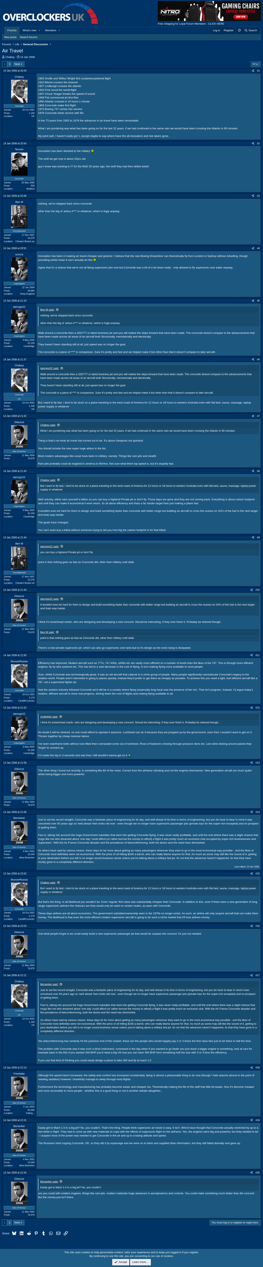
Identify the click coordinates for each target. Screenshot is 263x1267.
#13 (258, 762)
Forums (11, 30)
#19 (258, 1120)
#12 (258, 707)
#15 (258, 873)
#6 (258, 359)
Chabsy (10, 57)
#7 (258, 416)
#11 (258, 655)
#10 (258, 589)
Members (50, 30)
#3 (258, 195)
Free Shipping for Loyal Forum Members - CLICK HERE (191, 23)
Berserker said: (49, 984)
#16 (258, 926)
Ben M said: (47, 309)
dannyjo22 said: (49, 368)
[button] (39, 30)
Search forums (28, 37)
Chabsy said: (48, 425)
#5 (258, 300)
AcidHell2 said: (49, 716)
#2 (258, 143)
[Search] (250, 30)
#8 (258, 471)
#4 (258, 248)
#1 (258, 70)
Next (17, 64)
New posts (10, 37)
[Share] (253, 70)
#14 (258, 812)
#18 (258, 1067)
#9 (258, 537)
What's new (29, 30)
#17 (258, 975)
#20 (258, 1172)
